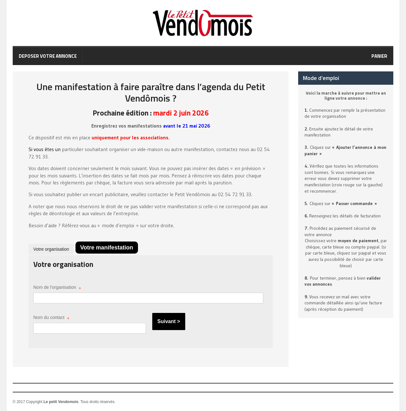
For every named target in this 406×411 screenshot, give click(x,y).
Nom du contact (51, 318)
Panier (379, 56)
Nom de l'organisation (57, 288)
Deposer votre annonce (48, 56)
